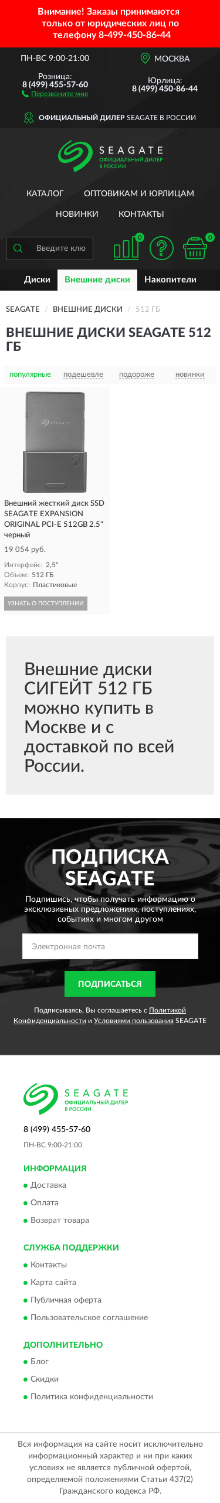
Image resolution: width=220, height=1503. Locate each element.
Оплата (45, 1203)
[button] (55, 93)
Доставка (48, 1186)
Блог (40, 1362)
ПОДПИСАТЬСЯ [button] (110, 984)
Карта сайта (53, 1283)
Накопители (170, 279)
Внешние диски (97, 279)
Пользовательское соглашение (89, 1318)
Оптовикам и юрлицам (139, 194)
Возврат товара (60, 1221)
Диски (37, 279)
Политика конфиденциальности (92, 1397)
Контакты (141, 214)
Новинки (77, 214)
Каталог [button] (45, 194)
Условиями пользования (134, 1020)
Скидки (45, 1379)
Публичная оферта (66, 1300)
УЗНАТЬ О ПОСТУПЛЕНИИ (46, 603)
